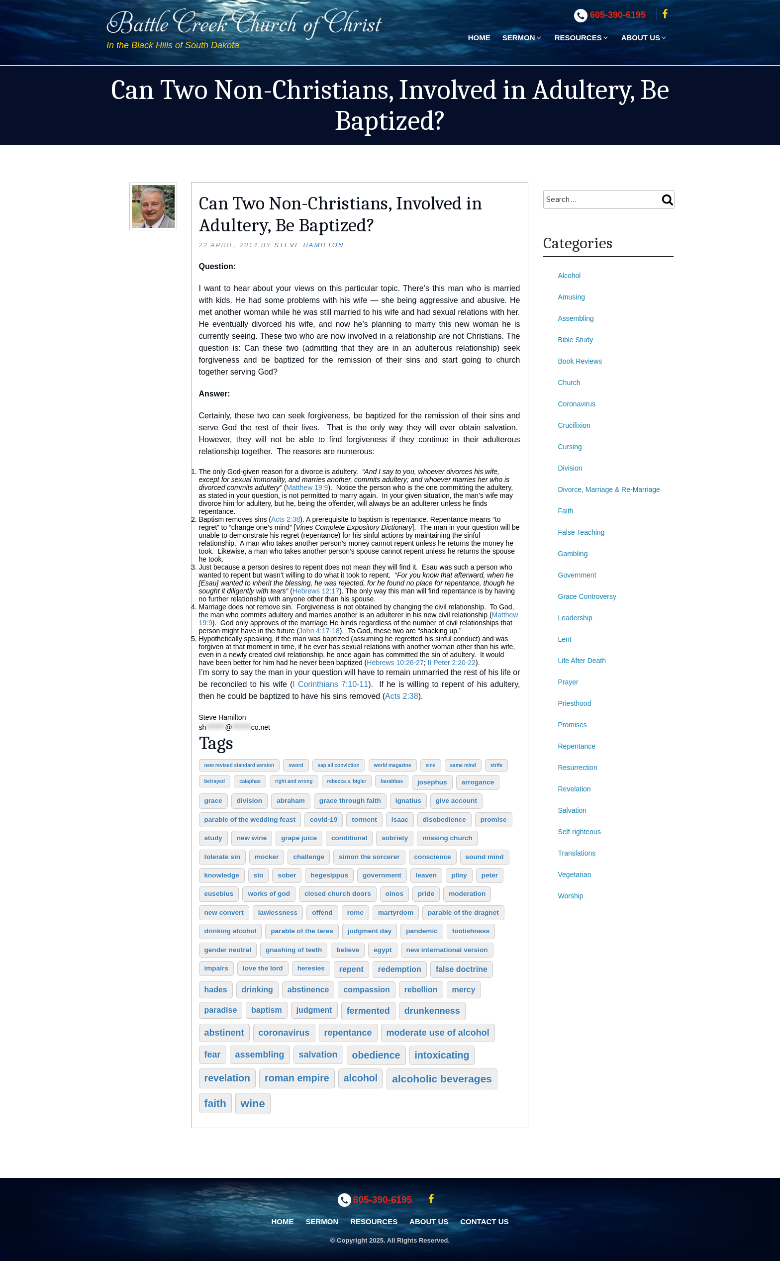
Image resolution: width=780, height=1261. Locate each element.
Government (577, 575)
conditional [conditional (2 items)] (349, 838)
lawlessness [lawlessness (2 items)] (277, 912)
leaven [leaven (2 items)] (426, 875)
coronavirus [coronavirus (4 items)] (284, 1033)
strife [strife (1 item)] (496, 765)
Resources (582, 37)
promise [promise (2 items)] (494, 819)
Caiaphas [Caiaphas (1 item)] (250, 781)
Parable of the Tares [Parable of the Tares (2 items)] (302, 931)
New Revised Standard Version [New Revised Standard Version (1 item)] (239, 765)
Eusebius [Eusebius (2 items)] (219, 893)
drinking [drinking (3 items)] (257, 989)
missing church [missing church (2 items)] (447, 838)
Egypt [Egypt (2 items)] (382, 950)
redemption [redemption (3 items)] (399, 969)
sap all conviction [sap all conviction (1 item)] (339, 765)
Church (569, 383)
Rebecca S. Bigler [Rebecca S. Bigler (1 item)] (347, 781)
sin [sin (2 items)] (259, 875)
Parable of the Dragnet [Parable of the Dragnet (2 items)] (463, 912)
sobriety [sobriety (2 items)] (395, 838)
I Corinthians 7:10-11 (330, 684)
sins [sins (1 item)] (431, 765)
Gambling (573, 554)
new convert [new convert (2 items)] (224, 912)
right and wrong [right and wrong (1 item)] (294, 781)
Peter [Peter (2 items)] (490, 875)
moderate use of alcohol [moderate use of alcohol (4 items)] (438, 1033)
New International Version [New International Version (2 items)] (447, 950)
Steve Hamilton (309, 245)
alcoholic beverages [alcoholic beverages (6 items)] (442, 1078)
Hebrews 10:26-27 (395, 663)
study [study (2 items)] (213, 838)
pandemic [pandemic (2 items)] (421, 931)
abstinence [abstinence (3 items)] (308, 989)
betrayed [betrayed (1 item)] (214, 781)
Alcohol (569, 276)
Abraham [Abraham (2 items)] (291, 800)
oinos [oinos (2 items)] (394, 893)
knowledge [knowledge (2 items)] (221, 875)
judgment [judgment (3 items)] (314, 1010)
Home (479, 37)
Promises (572, 725)
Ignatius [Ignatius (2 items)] (408, 800)
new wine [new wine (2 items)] (252, 838)
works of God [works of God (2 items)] (269, 893)
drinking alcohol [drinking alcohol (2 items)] (230, 931)
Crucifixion (574, 425)
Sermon (522, 37)
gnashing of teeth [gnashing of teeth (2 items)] (294, 950)
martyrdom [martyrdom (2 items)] (395, 912)
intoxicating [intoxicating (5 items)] (442, 1055)
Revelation (574, 789)
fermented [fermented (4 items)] (368, 1011)
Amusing (571, 297)
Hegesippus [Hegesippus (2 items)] (329, 875)
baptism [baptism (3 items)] (266, 1010)
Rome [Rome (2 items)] (355, 912)
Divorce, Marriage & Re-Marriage (609, 489)
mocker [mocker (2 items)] (267, 857)
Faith (566, 511)
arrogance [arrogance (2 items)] (478, 782)
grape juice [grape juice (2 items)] (299, 838)
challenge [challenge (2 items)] (308, 857)
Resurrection (577, 768)
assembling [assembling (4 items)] (260, 1055)
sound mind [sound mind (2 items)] (485, 857)
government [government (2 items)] (382, 875)
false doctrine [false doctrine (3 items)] (462, 969)
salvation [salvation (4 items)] (318, 1055)
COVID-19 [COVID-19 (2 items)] (323, 819)
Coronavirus (576, 404)
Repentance (577, 746)
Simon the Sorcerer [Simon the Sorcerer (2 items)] (369, 857)
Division (570, 468)
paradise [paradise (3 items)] (220, 1010)
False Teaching (581, 532)
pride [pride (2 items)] (426, 893)
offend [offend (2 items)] (322, 912)
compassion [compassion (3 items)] (366, 989)
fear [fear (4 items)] (212, 1055)
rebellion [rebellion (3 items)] (421, 989)
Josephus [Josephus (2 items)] (432, 782)
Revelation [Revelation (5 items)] (227, 1077)
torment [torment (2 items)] (364, 819)
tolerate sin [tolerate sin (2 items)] (222, 857)
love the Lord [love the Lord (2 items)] (263, 968)
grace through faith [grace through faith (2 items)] (350, 800)
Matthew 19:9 (307, 487)
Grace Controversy (587, 596)
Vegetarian (574, 874)
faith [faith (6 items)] (215, 1103)
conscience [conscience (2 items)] (432, 857)
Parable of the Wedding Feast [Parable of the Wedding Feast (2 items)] (250, 819)
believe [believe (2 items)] (347, 950)
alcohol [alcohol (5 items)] (361, 1077)
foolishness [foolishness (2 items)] (471, 931)
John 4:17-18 (319, 631)
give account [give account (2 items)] (456, 800)
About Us (644, 37)
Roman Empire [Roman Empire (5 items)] (297, 1077)
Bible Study (575, 340)
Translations (577, 853)
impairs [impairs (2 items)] (216, 968)
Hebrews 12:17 (315, 591)
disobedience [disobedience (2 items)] (444, 819)
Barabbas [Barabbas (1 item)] (391, 781)
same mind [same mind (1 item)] (463, 765)
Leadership (575, 618)
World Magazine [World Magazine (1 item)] (392, 765)
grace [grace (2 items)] (213, 800)
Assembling (576, 318)
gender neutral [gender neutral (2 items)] (227, 950)
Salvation (572, 810)
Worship (571, 896)
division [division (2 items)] (249, 800)
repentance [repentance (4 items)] (348, 1033)
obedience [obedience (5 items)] (376, 1055)
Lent (565, 639)
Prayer (568, 682)
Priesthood (574, 703)
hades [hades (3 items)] (215, 989)
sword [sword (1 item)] (296, 765)
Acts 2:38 (285, 519)
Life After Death (582, 661)
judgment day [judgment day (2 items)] (369, 931)
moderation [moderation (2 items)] (467, 893)
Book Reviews (580, 361)
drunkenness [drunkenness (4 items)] (432, 1011)
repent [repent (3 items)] (351, 969)
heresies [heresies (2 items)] (311, 968)
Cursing (570, 447)
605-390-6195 (618, 15)
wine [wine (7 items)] (253, 1103)
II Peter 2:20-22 (451, 663)
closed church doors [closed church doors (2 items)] (337, 893)
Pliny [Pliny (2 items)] (459, 875)
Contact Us (484, 1221)
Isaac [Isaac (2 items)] (399, 819)
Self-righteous (579, 832)
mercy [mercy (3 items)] (464, 989)
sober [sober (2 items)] (287, 875)
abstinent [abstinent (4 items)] (224, 1033)
